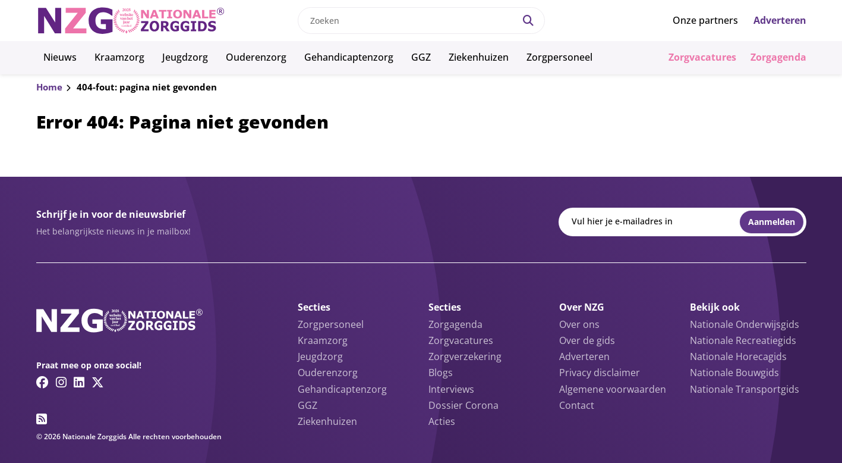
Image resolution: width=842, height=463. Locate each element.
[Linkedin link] (79, 382)
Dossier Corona (463, 405)
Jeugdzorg (185, 57)
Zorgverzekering (465, 356)
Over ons (579, 324)
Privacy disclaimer (599, 372)
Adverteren (779, 20)
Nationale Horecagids (738, 356)
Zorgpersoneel (559, 57)
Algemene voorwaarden (612, 389)
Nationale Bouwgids (734, 372)
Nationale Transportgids (744, 389)
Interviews (451, 389)
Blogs (440, 372)
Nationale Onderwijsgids (744, 324)
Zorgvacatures (702, 57)
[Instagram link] (61, 382)
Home (49, 87)
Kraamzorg (119, 57)
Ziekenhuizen (479, 57)
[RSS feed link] (41, 419)
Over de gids (587, 340)
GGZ (421, 57)
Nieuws (60, 57)
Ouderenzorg (256, 57)
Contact (576, 405)
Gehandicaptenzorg (348, 57)
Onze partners (705, 20)
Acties (441, 421)
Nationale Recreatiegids (743, 340)
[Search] (528, 20)
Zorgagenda (778, 57)
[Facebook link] (42, 382)
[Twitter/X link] (98, 382)
